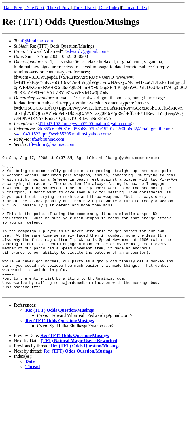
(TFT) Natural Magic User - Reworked (79, 368)
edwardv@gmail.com (86, 51)
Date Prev (13, 7)
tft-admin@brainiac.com (51, 144)
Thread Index (134, 7)
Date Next (34, 7)
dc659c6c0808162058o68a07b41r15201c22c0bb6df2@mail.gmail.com (104, 128)
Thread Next (84, 7)
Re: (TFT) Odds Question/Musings (59, 337)
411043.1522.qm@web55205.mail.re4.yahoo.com (85, 123)
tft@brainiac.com (37, 40)
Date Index (109, 7)
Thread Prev (58, 7)
